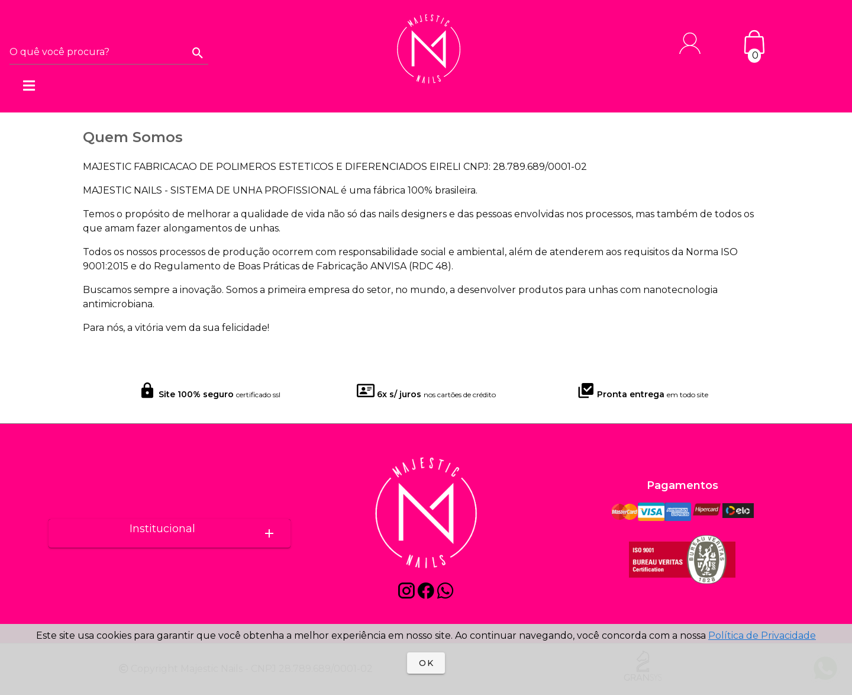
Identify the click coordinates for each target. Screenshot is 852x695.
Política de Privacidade (762, 635)
